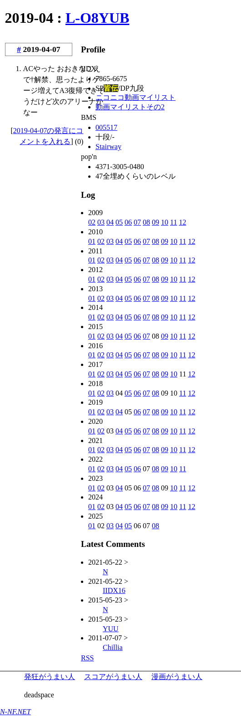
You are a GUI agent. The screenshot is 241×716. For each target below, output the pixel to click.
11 (173, 222)
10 (164, 222)
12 (182, 222)
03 (101, 222)
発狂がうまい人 (49, 676)
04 (110, 222)
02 (91, 222)
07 (137, 222)
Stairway (108, 146)
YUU (111, 629)
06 (128, 222)
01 (91, 241)
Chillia (113, 647)
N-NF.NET (15, 712)
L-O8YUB (97, 18)
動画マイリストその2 (130, 107)
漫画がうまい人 (176, 676)
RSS (87, 658)
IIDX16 (114, 590)
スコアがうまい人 (113, 676)
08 (146, 222)
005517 (106, 127)
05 (119, 222)
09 (155, 222)
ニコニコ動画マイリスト (135, 97)
